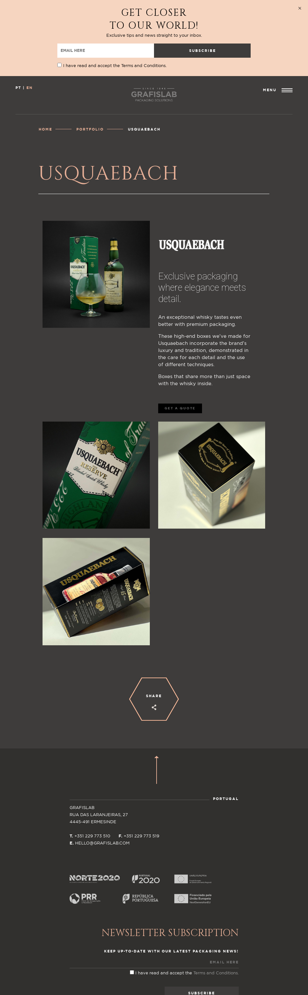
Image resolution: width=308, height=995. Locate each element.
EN (29, 58)
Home (45, 99)
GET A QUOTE (180, 378)
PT (18, 58)
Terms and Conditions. (216, 943)
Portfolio (90, 99)
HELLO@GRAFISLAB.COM (102, 813)
